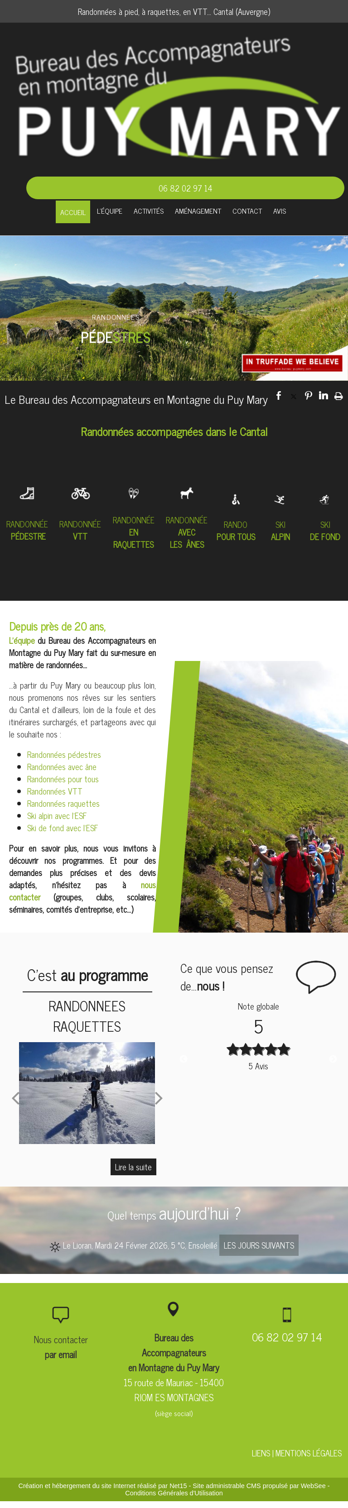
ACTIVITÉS (149, 210)
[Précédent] (15, 1097)
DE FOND (325, 536)
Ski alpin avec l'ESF (57, 815)
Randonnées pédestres (64, 754)
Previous (183, 1059)
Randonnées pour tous (63, 778)
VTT (80, 536)
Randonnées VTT (54, 791)
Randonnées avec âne (62, 766)
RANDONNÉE (27, 524)
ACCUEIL (73, 212)
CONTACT (247, 210)
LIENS (261, 1453)
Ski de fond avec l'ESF (62, 827)
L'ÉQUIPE (109, 210)
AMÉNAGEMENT (198, 210)
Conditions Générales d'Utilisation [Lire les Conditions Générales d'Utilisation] (174, 1493)
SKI (280, 524)
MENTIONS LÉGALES (309, 1453)
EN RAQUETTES (133, 538)
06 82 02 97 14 (186, 188)
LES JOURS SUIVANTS (259, 1245)
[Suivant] (159, 1097)
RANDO (235, 524)
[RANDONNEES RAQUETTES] (87, 1092)
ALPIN (280, 536)
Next (333, 1059)
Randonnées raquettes (63, 803)
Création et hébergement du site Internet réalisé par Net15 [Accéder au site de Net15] (103, 1485)
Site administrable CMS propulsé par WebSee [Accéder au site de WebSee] (259, 1485)
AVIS (279, 210)
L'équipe (23, 640)
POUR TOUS (236, 536)
